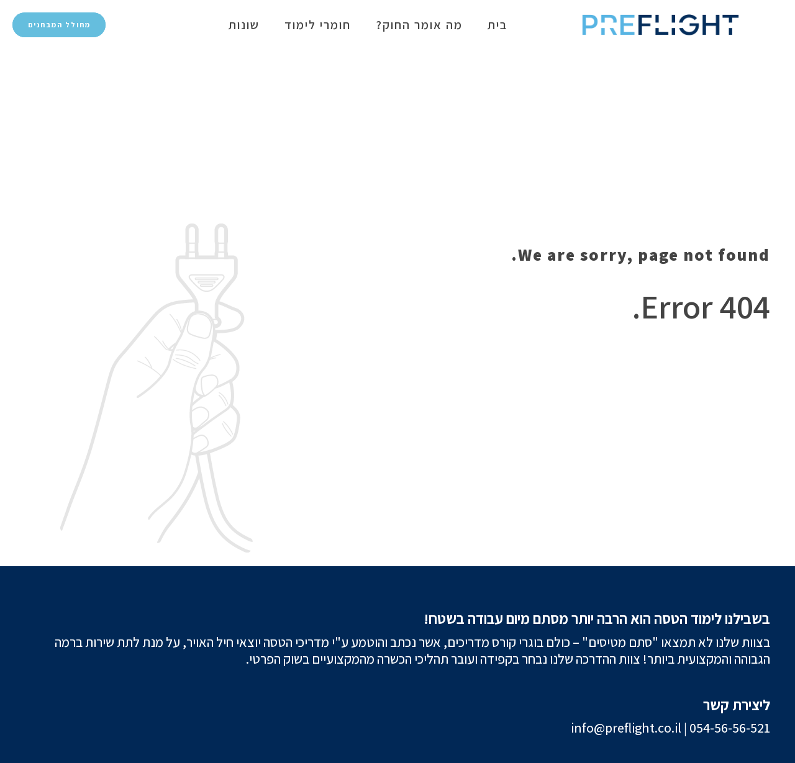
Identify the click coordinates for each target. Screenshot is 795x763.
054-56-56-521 (729, 727)
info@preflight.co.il (626, 727)
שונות (244, 25)
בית (497, 25)
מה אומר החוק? (419, 25)
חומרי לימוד (317, 25)
